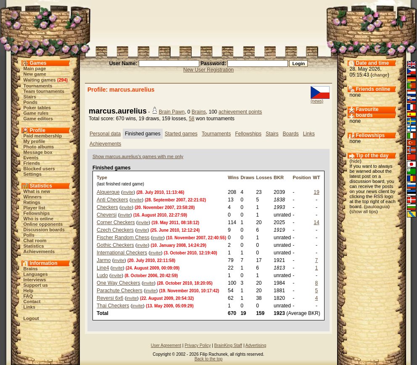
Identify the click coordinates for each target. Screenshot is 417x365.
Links (30, 306)
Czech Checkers (115, 230)
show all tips (363, 211)
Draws (247, 177)
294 (62, 79)
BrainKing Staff (228, 345)
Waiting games (40, 79)
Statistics (34, 246)
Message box (38, 152)
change (380, 74)
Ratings (32, 202)
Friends (32, 163)
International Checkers (122, 253)
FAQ (28, 296)
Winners (33, 196)
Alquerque (108, 192)
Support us (36, 285)
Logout (31, 318)
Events (31, 157)
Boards (291, 134)
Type (102, 177)
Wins (233, 177)
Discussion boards (44, 229)
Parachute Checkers (120, 291)
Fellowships (37, 213)
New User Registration (208, 70)
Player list (34, 207)
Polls (29, 235)
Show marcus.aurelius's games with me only (137, 156)
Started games (181, 134)
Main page (35, 68)
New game (35, 74)
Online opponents (43, 224)
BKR (279, 177)
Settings (33, 174)
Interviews (35, 279)
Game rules (36, 113)
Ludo (102, 275)
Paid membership (43, 135)
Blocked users (39, 168)
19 (316, 192)
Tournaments (38, 85)
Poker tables (37, 107)
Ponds (31, 102)
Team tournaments (44, 91)
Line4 (103, 268)
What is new (37, 191)
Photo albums (39, 146)
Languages (36, 274)
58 (191, 119)
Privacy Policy (198, 345)
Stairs (30, 96)
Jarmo (104, 260)
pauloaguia (376, 206)
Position (302, 177)
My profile (34, 141)
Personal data (105, 134)
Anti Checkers (112, 200)
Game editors (38, 118)
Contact (32, 301)
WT (316, 177)
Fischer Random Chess (123, 238)
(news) (317, 101)
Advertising (255, 345)
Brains (31, 268)
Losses (264, 177)
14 (316, 222)
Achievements (39, 251)
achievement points (240, 112)
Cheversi (106, 215)
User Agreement (166, 345)
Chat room (35, 240)
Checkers (107, 207)
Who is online (39, 218)
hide (355, 161)
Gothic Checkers (115, 245)
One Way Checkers (118, 283)
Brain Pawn (172, 112)
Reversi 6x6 (110, 298)
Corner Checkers (116, 222)
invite (128, 192)
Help (29, 290)
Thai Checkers (113, 306)
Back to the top (209, 359)
